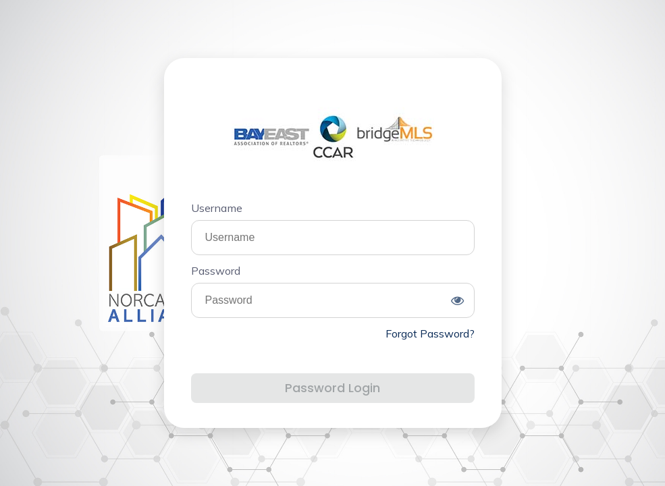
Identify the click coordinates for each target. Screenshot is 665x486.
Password (215, 270)
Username (216, 208)
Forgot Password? (430, 333)
